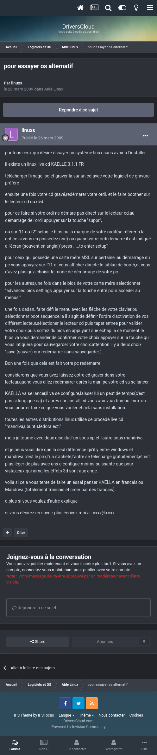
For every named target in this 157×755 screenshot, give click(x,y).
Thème (86, 715)
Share (37, 641)
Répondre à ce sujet (78, 109)
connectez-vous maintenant (47, 569)
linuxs (16, 83)
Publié (42, 138)
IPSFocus (46, 715)
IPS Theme (23, 715)
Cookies (136, 715)
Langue (66, 715)
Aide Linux (53, 89)
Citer (21, 533)
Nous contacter (112, 715)
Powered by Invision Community (79, 727)
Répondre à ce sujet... (36, 607)
